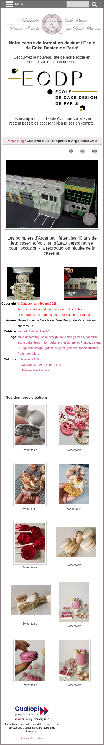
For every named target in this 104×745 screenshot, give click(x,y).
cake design (49, 337)
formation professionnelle (61, 342)
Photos (11, 141)
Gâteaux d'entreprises (36, 370)
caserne (91, 337)
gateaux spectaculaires (82, 348)
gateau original (54, 348)
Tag (21, 141)
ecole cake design (29, 342)
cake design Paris (72, 337)
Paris (21, 353)
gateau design (33, 348)
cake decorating (28, 337)
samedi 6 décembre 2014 (34, 331)
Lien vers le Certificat (32, 738)
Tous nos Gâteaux (33, 359)
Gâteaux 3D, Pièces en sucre (41, 364)
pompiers (32, 353)
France (85, 342)
